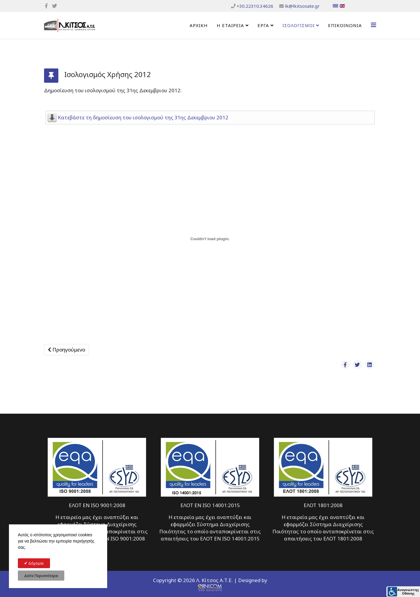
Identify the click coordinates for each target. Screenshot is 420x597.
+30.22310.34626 (255, 6)
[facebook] (46, 5)
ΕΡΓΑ (263, 25)
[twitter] (54, 5)
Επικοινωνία (345, 25)
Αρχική (199, 25)
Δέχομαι (35, 563)
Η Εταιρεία (230, 25)
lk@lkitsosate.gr (302, 6)
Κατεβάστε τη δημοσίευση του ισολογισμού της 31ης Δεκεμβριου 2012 (143, 117)
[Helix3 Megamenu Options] (373, 25)
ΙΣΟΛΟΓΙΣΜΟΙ (298, 25)
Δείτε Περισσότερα (41, 575)
